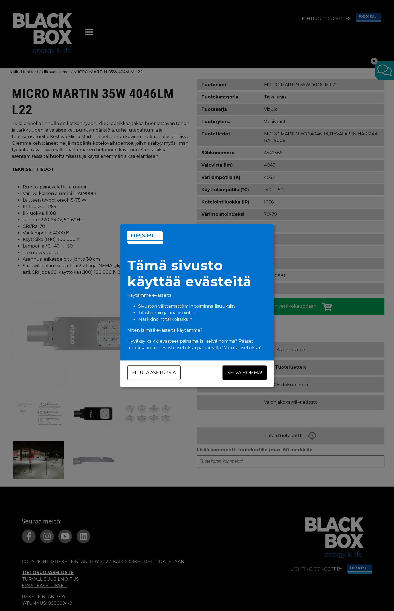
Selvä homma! (244, 372)
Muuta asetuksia (154, 372)
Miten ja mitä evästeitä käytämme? (164, 330)
